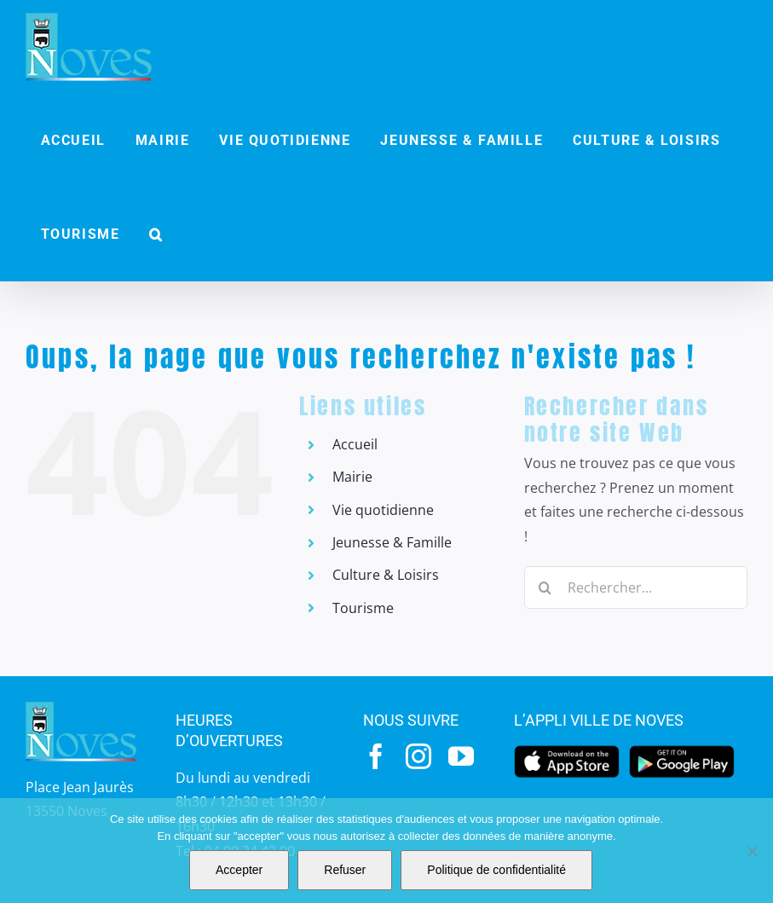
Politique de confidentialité (496, 870)
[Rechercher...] (635, 587)
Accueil (355, 444)
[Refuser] (751, 851)
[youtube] (461, 756)
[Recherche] (545, 587)
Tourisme (363, 608)
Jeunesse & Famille (392, 542)
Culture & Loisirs (385, 574)
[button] (157, 234)
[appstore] (567, 750)
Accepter (239, 870)
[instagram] (418, 756)
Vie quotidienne (383, 510)
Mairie (352, 476)
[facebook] (376, 756)
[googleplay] (682, 750)
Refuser (345, 870)
